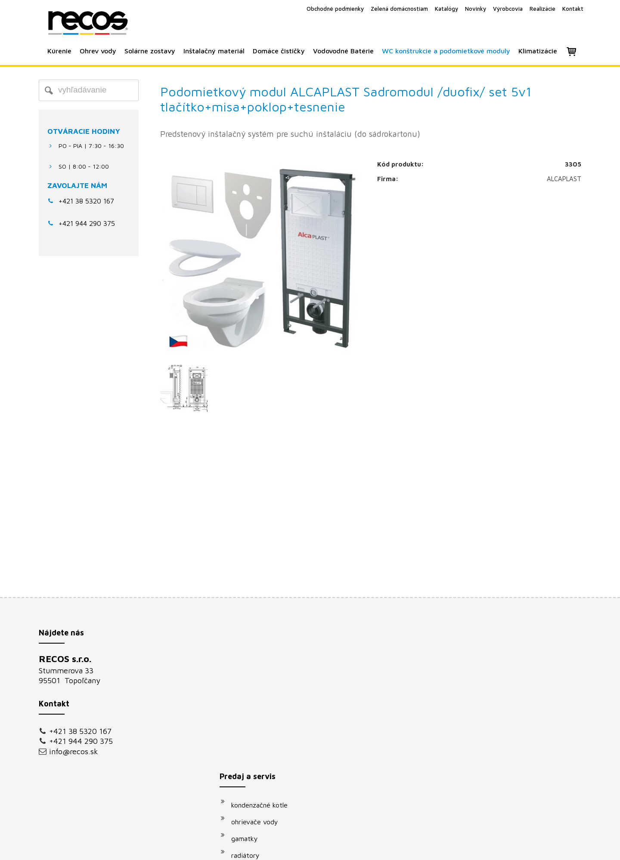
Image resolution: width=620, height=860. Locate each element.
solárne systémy (260, 728)
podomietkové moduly (270, 762)
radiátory (250, 711)
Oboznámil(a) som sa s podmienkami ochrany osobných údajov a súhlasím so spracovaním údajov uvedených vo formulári (498, 762)
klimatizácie (254, 779)
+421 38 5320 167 (86, 201)
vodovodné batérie (264, 745)
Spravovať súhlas (455, 847)
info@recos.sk (73, 751)
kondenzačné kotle (264, 661)
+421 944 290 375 (81, 741)
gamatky (249, 695)
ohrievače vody (259, 678)
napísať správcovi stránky (300, 847)
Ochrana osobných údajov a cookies (383, 847)
